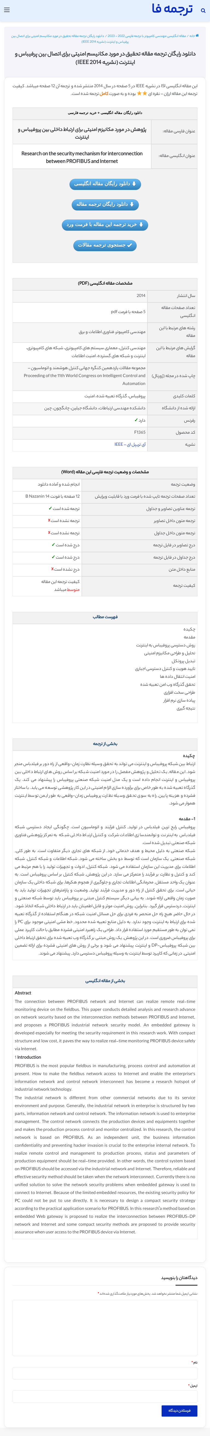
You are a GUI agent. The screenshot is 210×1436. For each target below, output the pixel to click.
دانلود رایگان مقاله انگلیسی (105, 184)
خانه (194, 36)
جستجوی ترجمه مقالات (105, 245)
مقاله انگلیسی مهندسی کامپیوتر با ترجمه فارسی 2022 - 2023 (147, 36)
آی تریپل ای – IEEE (130, 445)
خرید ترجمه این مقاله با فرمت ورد (104, 225)
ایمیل (192, 1386)
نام (194, 1363)
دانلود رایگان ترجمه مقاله (105, 205)
